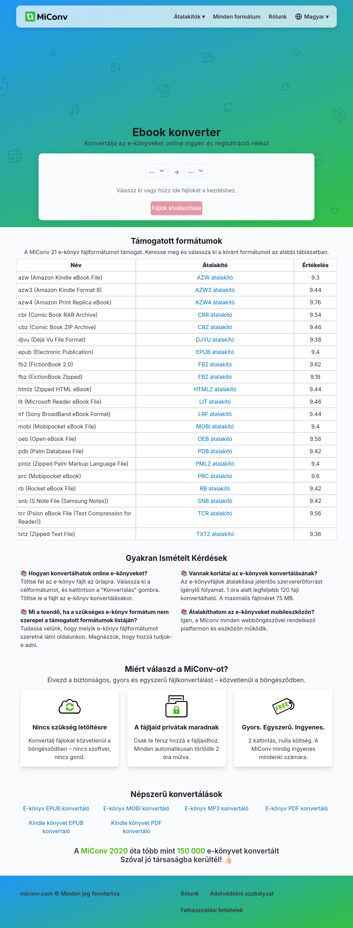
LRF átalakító (215, 414)
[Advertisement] (176, 76)
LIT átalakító (215, 401)
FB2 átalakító (215, 364)
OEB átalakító (215, 438)
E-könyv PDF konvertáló (296, 808)
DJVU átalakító (215, 339)
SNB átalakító (215, 500)
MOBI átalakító (215, 426)
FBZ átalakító (215, 376)
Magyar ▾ (312, 16)
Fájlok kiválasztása (176, 207)
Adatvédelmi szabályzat (242, 893)
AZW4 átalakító (215, 302)
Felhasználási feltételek (212, 910)
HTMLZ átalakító (215, 389)
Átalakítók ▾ (189, 16)
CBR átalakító (215, 314)
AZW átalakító (215, 277)
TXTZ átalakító (215, 534)
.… (152, 170)
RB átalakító (215, 488)
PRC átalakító (215, 476)
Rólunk (190, 893)
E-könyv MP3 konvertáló (217, 808)
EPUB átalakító (215, 352)
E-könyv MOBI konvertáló (136, 808)
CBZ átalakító (215, 327)
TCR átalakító (215, 513)
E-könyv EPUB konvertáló (56, 808)
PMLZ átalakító (215, 463)
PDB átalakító (215, 451)
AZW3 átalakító (215, 289)
